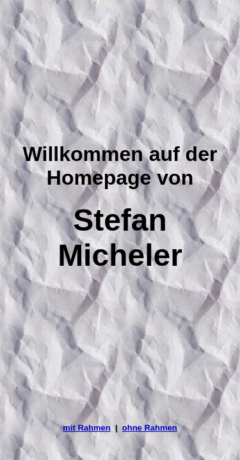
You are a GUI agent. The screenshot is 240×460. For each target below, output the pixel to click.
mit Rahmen (86, 428)
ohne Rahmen (149, 428)
